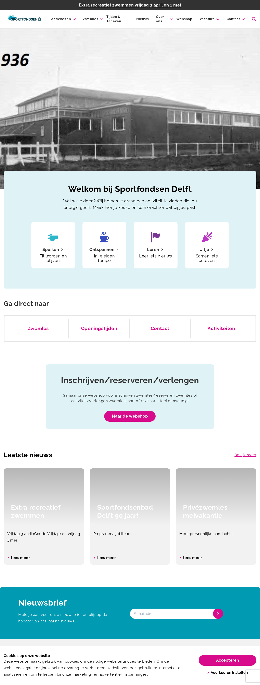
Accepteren (227, 660)
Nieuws (142, 19)
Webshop (184, 19)
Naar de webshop (130, 416)
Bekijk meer (245, 455)
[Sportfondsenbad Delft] (25, 19)
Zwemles (90, 19)
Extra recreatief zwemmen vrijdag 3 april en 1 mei (130, 5)
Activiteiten (61, 19)
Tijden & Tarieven (113, 19)
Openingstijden (99, 328)
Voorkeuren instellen (227, 672)
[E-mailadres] (176, 614)
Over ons (160, 19)
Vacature (207, 19)
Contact (233, 19)
